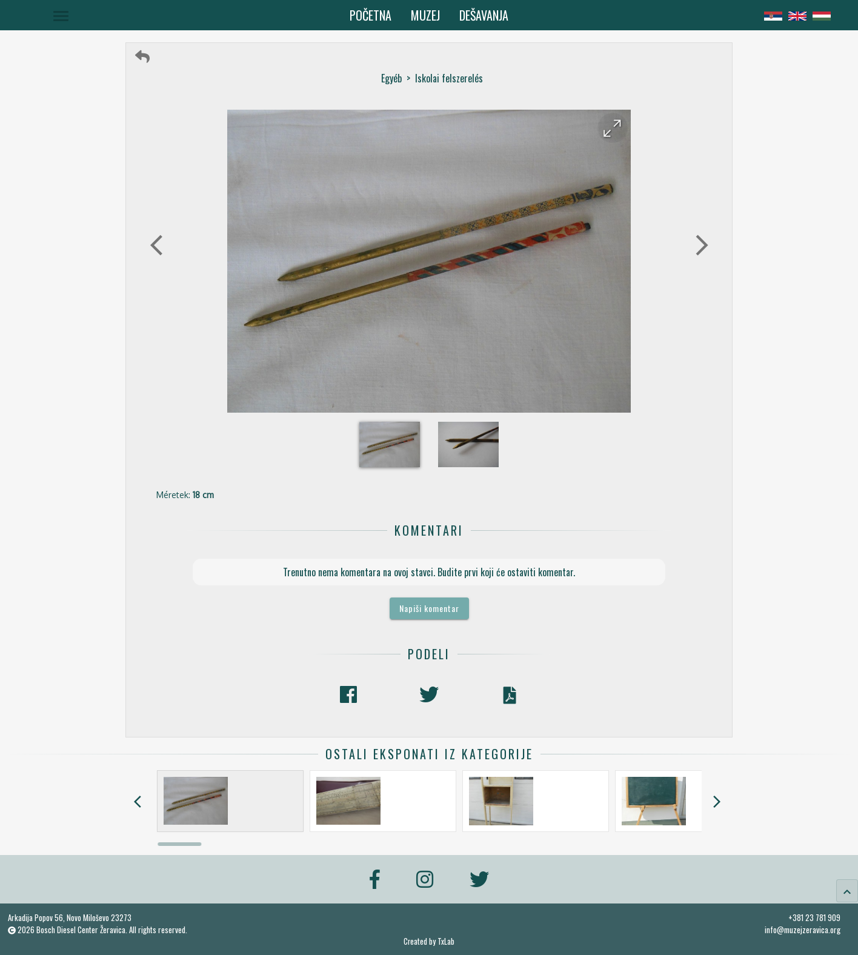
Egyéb (391, 78)
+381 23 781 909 (814, 917)
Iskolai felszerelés (449, 78)
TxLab (445, 941)
